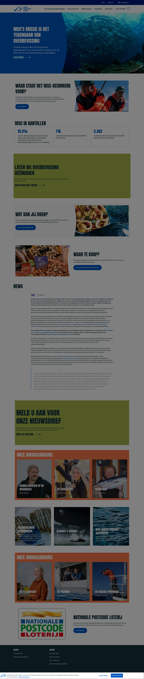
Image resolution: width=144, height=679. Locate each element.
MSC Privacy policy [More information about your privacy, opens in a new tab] (24, 677)
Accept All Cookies (117, 675)
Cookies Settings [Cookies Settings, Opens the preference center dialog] (103, 675)
